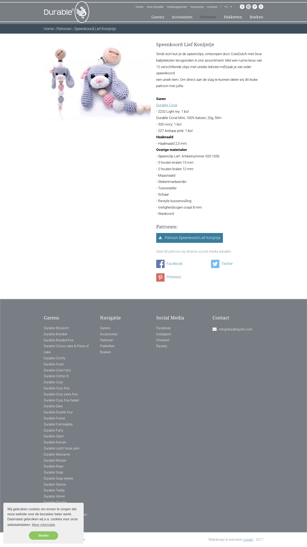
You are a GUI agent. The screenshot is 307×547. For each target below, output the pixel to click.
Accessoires (182, 17)
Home (139, 6)
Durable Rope (53, 466)
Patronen (208, 17)
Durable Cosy (53, 382)
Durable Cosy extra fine (61, 394)
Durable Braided (55, 334)
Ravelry (161, 346)
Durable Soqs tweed (58, 478)
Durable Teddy (54, 490)
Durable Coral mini (57, 370)
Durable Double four (58, 412)
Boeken (256, 17)
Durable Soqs (53, 472)
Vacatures (197, 6)
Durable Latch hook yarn (61, 448)
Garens (157, 17)
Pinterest (168, 277)
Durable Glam (54, 436)
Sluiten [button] (43, 535)
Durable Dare (53, 406)
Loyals (248, 540)
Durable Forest (54, 418)
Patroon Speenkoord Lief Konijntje (192, 238)
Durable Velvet (54, 496)
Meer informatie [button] (43, 525)
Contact (212, 6)
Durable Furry (53, 430)
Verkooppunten (177, 6)
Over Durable (155, 6)
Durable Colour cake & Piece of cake (66, 349)
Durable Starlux (55, 484)
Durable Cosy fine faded (61, 400)
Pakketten (233, 17)
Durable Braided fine (58, 340)
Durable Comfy (54, 358)
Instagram (163, 334)
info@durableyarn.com (235, 329)
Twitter (222, 263)
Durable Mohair (55, 460)
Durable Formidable (58, 424)
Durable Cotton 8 (56, 376)
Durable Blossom (56, 328)
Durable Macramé (57, 454)
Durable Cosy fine (56, 388)
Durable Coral (166, 105)
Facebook (169, 263)
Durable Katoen (55, 442)
